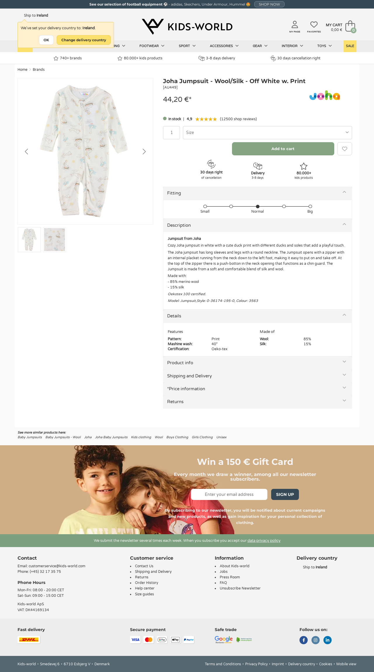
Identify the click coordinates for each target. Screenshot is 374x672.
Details (174, 316)
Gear (260, 46)
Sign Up (285, 494)
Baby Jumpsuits (30, 437)
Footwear (152, 46)
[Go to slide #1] (29, 239)
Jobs (224, 572)
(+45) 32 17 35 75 (45, 572)
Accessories (224, 46)
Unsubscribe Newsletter (240, 588)
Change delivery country (83, 40)
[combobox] (267, 132)
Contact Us (144, 566)
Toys (324, 46)
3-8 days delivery (216, 58)
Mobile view (346, 664)
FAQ (223, 583)
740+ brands (67, 58)
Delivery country (301, 664)
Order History (146, 583)
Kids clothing (141, 437)
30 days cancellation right (296, 58)
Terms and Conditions (223, 664)
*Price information (186, 388)
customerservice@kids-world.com (57, 566)
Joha (87, 437)
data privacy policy (263, 540)
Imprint (278, 664)
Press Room (230, 577)
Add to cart (283, 148)
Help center (145, 588)
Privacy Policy (256, 664)
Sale (350, 46)
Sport (187, 46)
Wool (159, 437)
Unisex (221, 437)
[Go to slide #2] (54, 239)
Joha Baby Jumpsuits (111, 437)
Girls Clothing (202, 437)
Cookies (325, 664)
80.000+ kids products (139, 58)
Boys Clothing (177, 437)
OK (46, 40)
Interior (292, 46)
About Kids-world (235, 566)
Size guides (144, 594)
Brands (39, 70)
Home (22, 70)
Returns (175, 401)
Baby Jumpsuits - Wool (63, 437)
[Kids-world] (187, 27)
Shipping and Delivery (189, 376)
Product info (180, 362)
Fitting (174, 193)
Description (179, 225)
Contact (27, 558)
